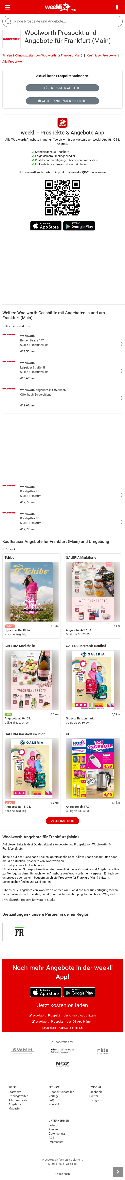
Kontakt (54, 1104)
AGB (51, 1138)
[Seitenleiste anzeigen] (118, 1172)
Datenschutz (57, 1133)
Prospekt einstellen (61, 1092)
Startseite (15, 1092)
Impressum (56, 1142)
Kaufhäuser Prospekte (101, 55)
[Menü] (7, 7)
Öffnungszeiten (18, 1096)
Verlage (54, 1096)
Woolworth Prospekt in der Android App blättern (62, 1015)
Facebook (95, 1092)
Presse (53, 1129)
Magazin (14, 1108)
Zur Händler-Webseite (62, 87)
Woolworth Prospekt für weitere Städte (28, 900)
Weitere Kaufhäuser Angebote (62, 100)
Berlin (72, 9)
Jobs (52, 1125)
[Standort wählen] (117, 7)
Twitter (93, 1096)
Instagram (95, 1100)
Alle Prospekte (12, 61)
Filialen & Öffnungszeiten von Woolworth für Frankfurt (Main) (42, 55)
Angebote (15, 1104)
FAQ (51, 1100)
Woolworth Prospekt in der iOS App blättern (62, 1021)
